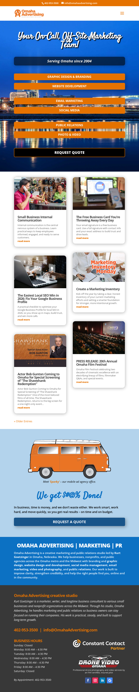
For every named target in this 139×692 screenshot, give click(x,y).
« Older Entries (23, 421)
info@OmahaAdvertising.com (70, 630)
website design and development (47, 565)
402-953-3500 (26, 630)
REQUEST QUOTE (69, 152)
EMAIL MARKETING (69, 101)
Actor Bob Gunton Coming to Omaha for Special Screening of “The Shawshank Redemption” (39, 379)
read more (24, 241)
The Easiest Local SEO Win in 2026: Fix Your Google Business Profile (40, 298)
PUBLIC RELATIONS (69, 125)
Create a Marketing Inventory (98, 289)
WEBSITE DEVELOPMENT (69, 86)
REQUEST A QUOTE (69, 521)
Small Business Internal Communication (35, 218)
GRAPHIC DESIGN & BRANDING (69, 77)
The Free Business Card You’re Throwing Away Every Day (98, 218)
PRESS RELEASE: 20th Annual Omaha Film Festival (96, 363)
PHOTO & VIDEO (69, 135)
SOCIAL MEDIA (69, 110)
